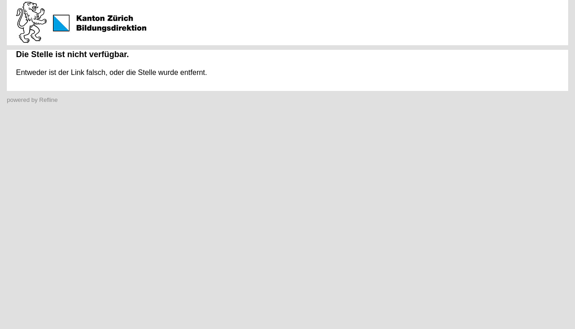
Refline (48, 99)
